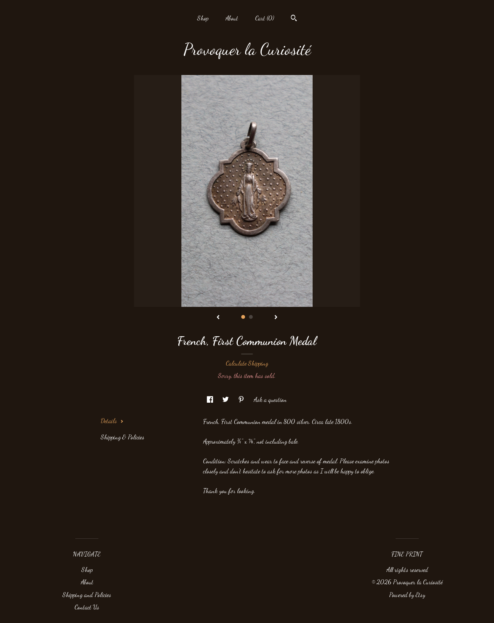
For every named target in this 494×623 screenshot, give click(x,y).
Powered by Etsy (407, 594)
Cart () (264, 18)
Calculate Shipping (247, 363)
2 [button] (251, 317)
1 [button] (243, 317)
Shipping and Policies (87, 594)
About (231, 18)
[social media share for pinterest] (242, 399)
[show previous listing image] (218, 317)
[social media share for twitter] (226, 399)
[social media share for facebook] (211, 399)
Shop (202, 18)
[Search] (294, 19)
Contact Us (86, 607)
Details (112, 420)
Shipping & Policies (122, 437)
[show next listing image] (276, 317)
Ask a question (270, 399)
